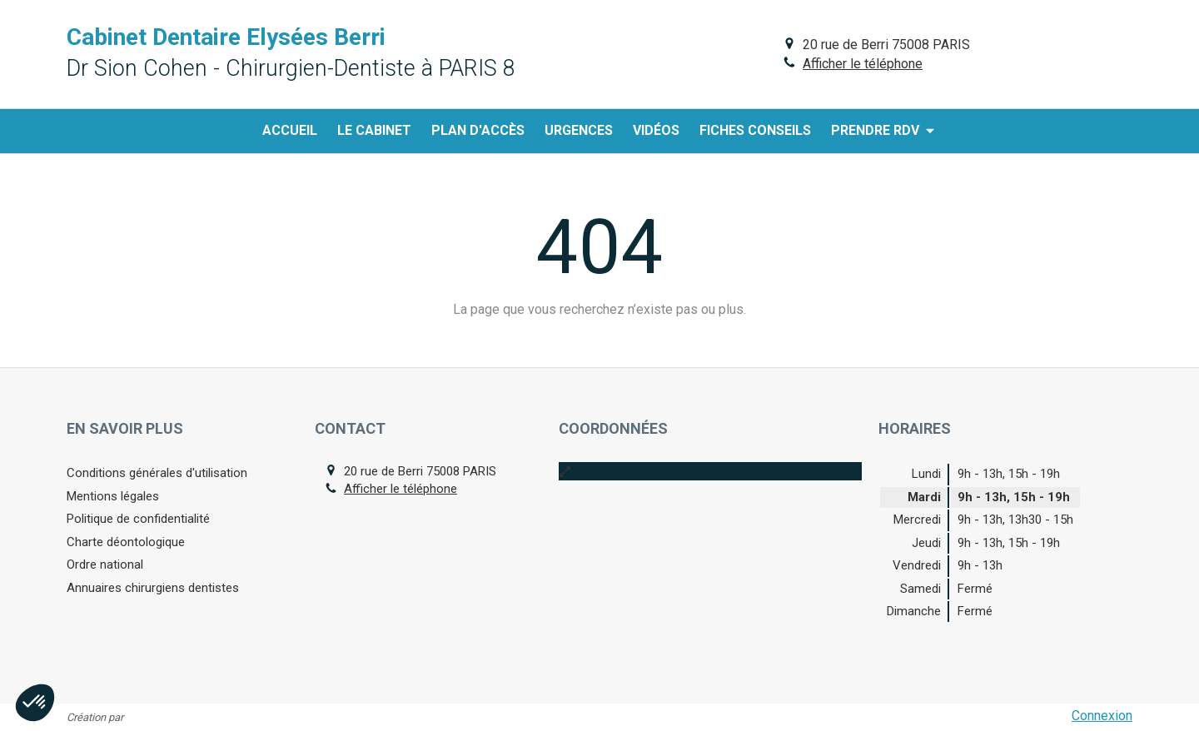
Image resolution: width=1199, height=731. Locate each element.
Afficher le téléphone (863, 64)
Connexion (1102, 716)
